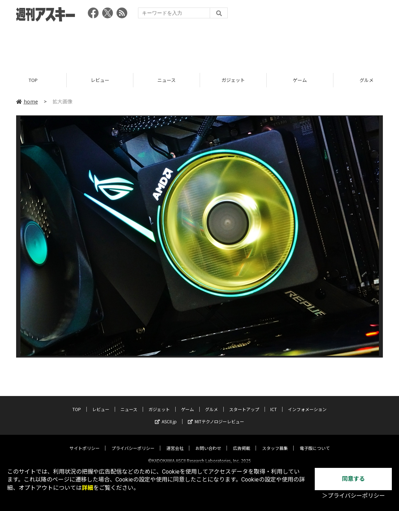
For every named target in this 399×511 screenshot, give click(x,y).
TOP (33, 80)
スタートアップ (244, 403)
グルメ (211, 403)
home (27, 101)
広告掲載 (241, 442)
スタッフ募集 (275, 442)
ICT (273, 403)
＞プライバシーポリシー (353, 495)
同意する (353, 478)
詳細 (87, 487)
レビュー (100, 80)
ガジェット (233, 80)
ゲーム (300, 80)
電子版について (315, 442)
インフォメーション (307, 403)
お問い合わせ (208, 442)
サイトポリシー (85, 442)
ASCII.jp (166, 415)
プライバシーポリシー (133, 442)
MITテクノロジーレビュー (216, 415)
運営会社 (175, 442)
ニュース (166, 80)
